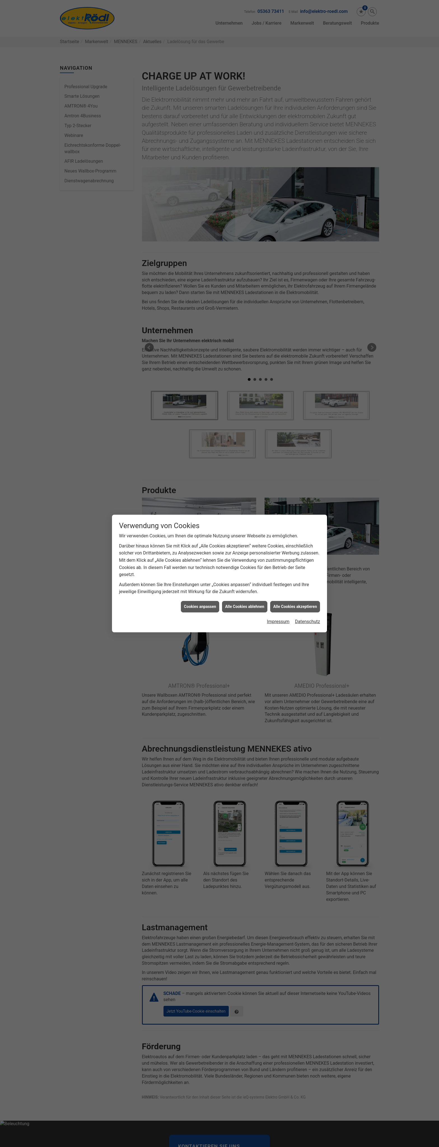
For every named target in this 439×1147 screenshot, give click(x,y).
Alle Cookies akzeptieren (295, 606)
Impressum (278, 621)
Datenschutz (307, 621)
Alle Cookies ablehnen (244, 606)
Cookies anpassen (200, 606)
